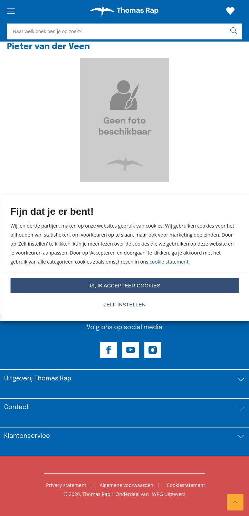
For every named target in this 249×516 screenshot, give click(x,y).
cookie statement (169, 261)
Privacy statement (66, 485)
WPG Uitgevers (168, 494)
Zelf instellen (124, 304)
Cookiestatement (186, 485)
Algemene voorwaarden (126, 485)
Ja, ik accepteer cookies (125, 285)
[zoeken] (235, 31)
